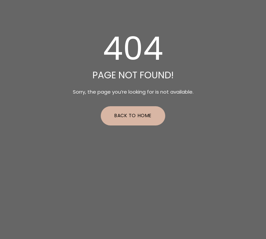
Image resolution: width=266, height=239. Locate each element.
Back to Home (133, 115)
